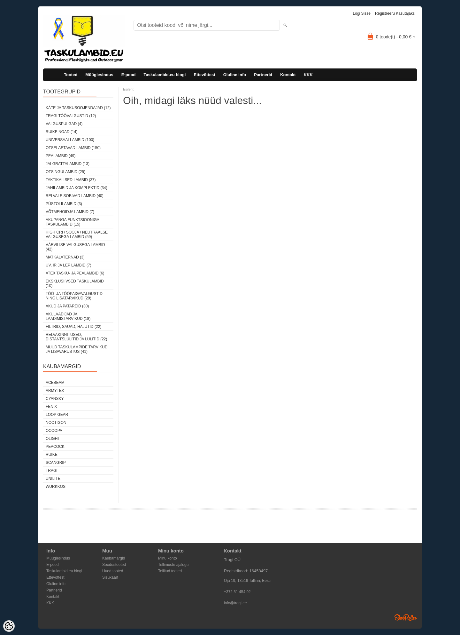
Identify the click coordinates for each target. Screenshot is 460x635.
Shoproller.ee (406, 617)
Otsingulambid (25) (65, 172)
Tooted (70, 74)
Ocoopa (54, 430)
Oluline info (234, 74)
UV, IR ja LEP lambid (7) (68, 265)
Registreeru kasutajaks (395, 13)
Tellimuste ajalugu (173, 564)
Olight (53, 438)
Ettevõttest (204, 74)
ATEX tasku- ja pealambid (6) (75, 273)
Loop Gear (57, 414)
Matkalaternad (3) (65, 257)
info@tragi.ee (235, 603)
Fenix (51, 406)
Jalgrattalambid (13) (67, 164)
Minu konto (167, 558)
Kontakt (287, 74)
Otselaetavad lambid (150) (73, 148)
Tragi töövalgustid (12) (71, 116)
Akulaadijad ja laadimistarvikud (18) (68, 316)
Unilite (53, 478)
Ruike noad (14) (61, 132)
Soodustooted (114, 564)
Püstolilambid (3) (64, 204)
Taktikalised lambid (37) (71, 180)
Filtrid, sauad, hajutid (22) (73, 326)
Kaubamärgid (113, 558)
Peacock (55, 446)
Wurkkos (55, 486)
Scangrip (56, 462)
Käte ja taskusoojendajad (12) (78, 108)
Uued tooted (112, 571)
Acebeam (55, 382)
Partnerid (263, 74)
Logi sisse (362, 13)
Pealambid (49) (60, 156)
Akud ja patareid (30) (67, 306)
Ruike (51, 454)
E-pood (128, 74)
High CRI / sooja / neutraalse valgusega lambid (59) (77, 234)
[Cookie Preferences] (9, 626)
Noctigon (56, 422)
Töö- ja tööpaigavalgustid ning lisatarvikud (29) (74, 295)
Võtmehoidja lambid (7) (70, 212)
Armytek (55, 390)
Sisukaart (110, 577)
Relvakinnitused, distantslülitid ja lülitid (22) (76, 336)
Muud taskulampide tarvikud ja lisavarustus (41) (77, 349)
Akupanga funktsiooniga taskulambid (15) (72, 222)
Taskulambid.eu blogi (165, 74)
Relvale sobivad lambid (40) (74, 196)
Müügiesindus (99, 74)
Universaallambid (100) (70, 140)
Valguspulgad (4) (64, 124)
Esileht (128, 89)
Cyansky (55, 398)
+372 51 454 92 (237, 592)
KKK (308, 74)
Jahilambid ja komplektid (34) (76, 188)
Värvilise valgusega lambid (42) (75, 246)
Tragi (51, 470)
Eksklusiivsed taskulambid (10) (75, 283)
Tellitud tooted (170, 571)
